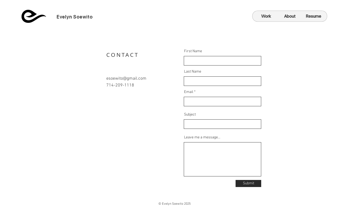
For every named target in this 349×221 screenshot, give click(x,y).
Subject (190, 115)
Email (188, 92)
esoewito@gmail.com (126, 78)
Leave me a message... (202, 137)
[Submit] (248, 183)
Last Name (192, 72)
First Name (193, 51)
